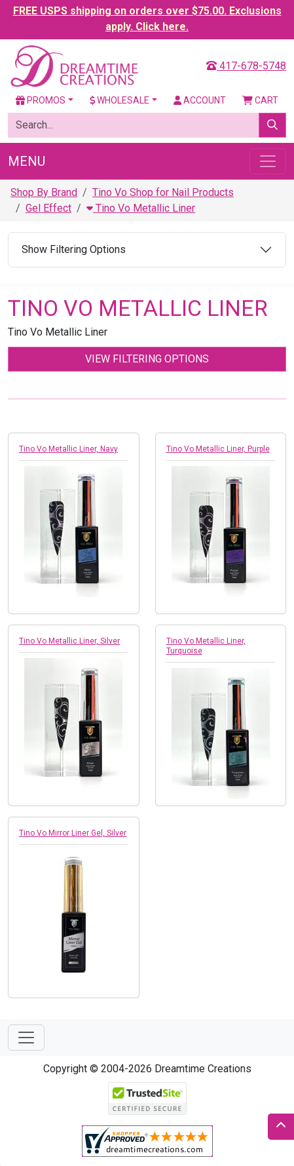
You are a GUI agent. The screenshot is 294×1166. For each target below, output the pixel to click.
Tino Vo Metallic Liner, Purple (218, 449)
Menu (26, 161)
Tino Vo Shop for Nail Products (163, 192)
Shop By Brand (43, 192)
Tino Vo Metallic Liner (140, 208)
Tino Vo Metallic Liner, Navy (68, 449)
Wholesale (120, 100)
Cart (260, 100)
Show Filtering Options (74, 249)
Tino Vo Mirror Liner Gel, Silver (72, 833)
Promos (40, 100)
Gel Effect (48, 208)
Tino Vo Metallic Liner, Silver (69, 641)
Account (200, 100)
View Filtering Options (147, 359)
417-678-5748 (246, 66)
